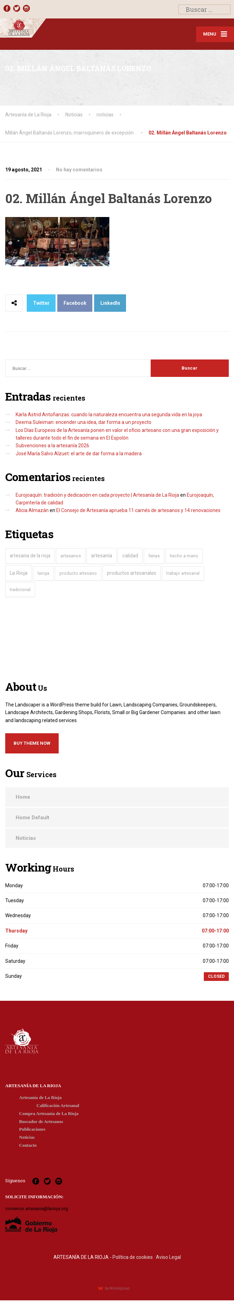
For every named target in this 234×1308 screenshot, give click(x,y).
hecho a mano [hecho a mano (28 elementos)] (184, 555)
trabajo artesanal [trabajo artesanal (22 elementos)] (183, 573)
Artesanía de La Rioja (40, 1097)
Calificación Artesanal (57, 1105)
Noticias (26, 838)
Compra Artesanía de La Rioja (48, 1113)
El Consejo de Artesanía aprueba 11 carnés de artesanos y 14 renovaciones (138, 510)
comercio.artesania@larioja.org (36, 1208)
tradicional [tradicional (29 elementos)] (20, 589)
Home (23, 797)
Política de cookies (132, 1257)
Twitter (41, 303)
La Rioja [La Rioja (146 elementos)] (18, 573)
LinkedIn (110, 303)
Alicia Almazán (32, 510)
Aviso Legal (168, 1257)
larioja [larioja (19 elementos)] (43, 573)
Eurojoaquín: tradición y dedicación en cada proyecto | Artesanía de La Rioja (97, 495)
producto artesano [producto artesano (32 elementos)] (78, 573)
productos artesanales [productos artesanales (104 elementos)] (131, 573)
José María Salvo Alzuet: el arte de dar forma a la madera (79, 453)
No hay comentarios (79, 169)
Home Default (32, 817)
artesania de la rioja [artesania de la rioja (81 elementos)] (30, 555)
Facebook (75, 303)
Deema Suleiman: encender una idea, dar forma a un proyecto (83, 422)
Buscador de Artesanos (41, 1121)
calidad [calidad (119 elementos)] (130, 555)
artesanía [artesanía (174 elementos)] (101, 555)
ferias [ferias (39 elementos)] (154, 555)
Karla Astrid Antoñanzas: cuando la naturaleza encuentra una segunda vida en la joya (109, 414)
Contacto (28, 1145)
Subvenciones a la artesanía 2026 (52, 445)
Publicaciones (32, 1129)
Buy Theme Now (32, 743)
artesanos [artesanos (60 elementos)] (70, 555)
